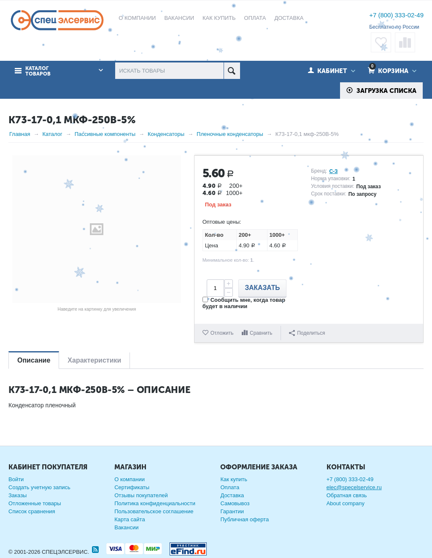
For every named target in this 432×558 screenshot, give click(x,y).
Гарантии (232, 511)
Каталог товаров (38, 71)
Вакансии (126, 527)
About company (345, 503)
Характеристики (94, 360)
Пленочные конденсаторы (230, 134)
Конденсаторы (166, 134)
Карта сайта (129, 519)
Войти (16, 479)
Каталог (52, 134)
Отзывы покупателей (141, 495)
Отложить (222, 333)
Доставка (232, 495)
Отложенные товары (34, 503)
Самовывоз (234, 503)
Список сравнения (31, 511)
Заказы (17, 495)
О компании (129, 479)
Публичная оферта (244, 519)
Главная (19, 134)
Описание (33, 360)
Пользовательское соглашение (153, 511)
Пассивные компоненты (105, 134)
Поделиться (307, 333)
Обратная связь (347, 495)
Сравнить (261, 333)
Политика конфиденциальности (154, 503)
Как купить (233, 479)
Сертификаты (131, 487)
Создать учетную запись (39, 487)
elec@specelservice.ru (354, 487)
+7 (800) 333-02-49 (396, 15)
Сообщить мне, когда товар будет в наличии (244, 303)
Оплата (229, 487)
